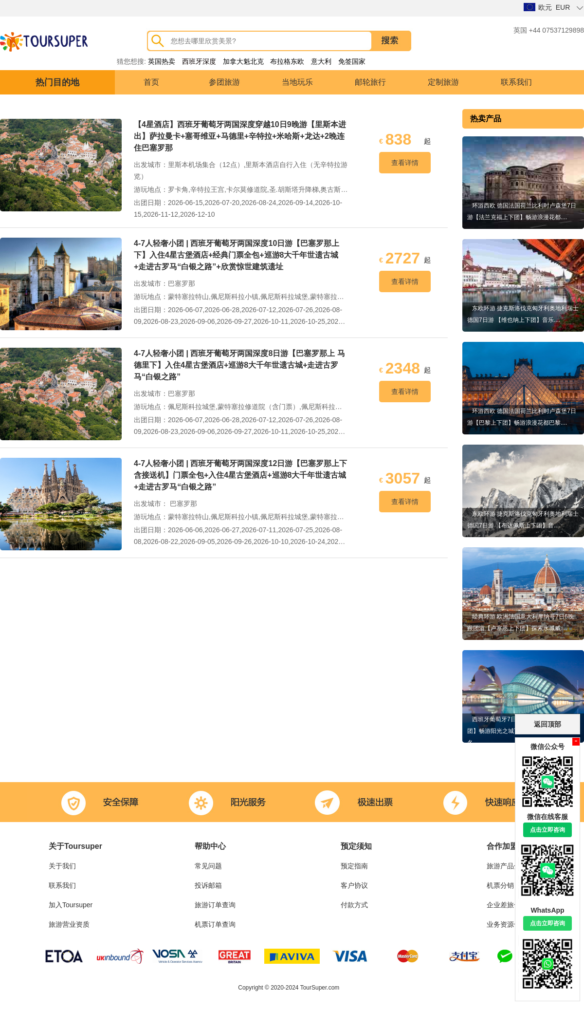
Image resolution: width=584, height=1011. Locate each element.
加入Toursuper (70, 905)
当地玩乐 (297, 82)
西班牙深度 (199, 61)
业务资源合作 (507, 924)
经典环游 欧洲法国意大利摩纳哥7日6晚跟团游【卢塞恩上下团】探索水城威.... (520, 622)
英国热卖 (161, 61)
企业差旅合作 (507, 905)
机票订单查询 (215, 924)
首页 (151, 82)
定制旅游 (443, 82)
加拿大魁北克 (243, 61)
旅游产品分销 (507, 866)
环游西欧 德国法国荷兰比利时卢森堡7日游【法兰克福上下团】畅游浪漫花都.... (521, 211)
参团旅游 (224, 82)
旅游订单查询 (215, 905)
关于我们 (62, 866)
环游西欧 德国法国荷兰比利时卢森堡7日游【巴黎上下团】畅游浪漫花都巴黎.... (521, 417)
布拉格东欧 (287, 61)
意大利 (321, 61)
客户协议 (354, 885)
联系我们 (516, 82)
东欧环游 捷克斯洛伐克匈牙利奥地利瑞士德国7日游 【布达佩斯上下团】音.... (523, 519)
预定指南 (354, 866)
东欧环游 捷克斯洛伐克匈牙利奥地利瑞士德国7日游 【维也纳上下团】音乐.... (523, 314)
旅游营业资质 (69, 924)
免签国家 (351, 61)
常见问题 (208, 866)
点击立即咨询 (547, 829)
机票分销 (500, 885)
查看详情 (405, 163)
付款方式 (354, 905)
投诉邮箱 (208, 885)
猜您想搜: (131, 61)
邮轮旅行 (370, 82)
